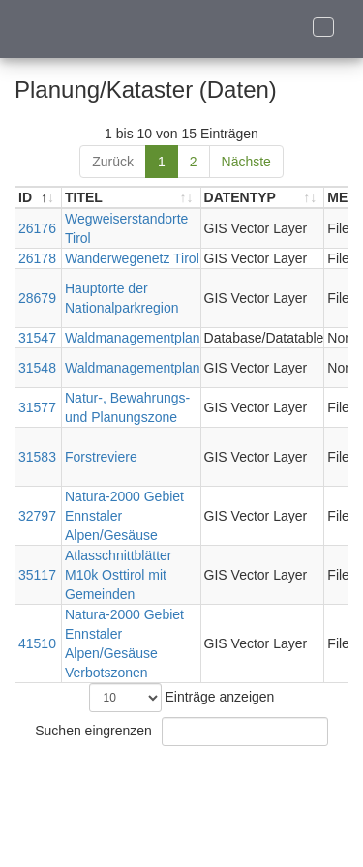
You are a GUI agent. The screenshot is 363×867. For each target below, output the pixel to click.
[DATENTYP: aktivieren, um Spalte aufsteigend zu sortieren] (263, 198)
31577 (37, 407)
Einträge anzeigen (182, 697)
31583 (37, 456)
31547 (37, 337)
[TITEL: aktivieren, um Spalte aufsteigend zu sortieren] (131, 198)
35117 (37, 575)
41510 (37, 643)
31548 (37, 367)
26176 (37, 228)
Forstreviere (101, 456)
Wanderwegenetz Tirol (132, 258)
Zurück (113, 161)
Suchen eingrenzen (181, 731)
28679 (37, 298)
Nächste (246, 161)
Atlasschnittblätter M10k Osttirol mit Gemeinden (118, 575)
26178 (37, 258)
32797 (37, 515)
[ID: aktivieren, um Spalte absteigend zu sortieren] (38, 198)
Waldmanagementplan (132, 337)
